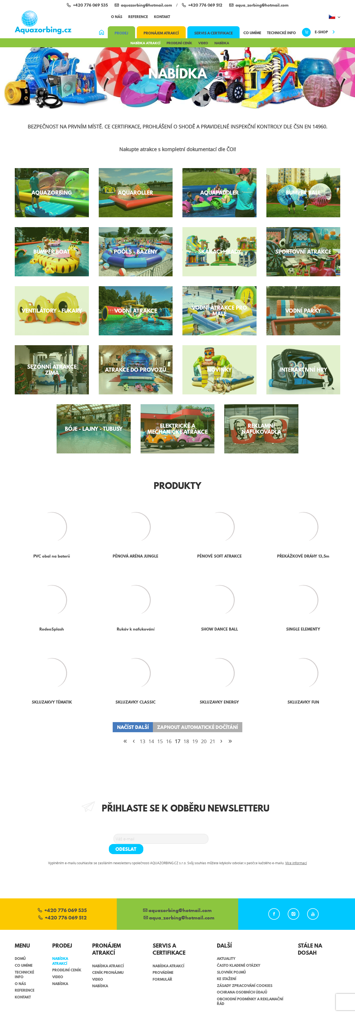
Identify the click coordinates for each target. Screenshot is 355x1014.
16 (168, 741)
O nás (116, 16)
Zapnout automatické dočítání (197, 727)
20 (203, 741)
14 (151, 741)
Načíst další (133, 727)
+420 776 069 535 (62, 900)
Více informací (296, 852)
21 (212, 741)
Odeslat (229, 838)
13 (142, 741)
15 (160, 741)
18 (186, 741)
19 (195, 741)
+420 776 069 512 (62, 908)
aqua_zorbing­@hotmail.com (179, 908)
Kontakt (162, 16)
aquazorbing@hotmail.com (177, 900)
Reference (138, 16)
